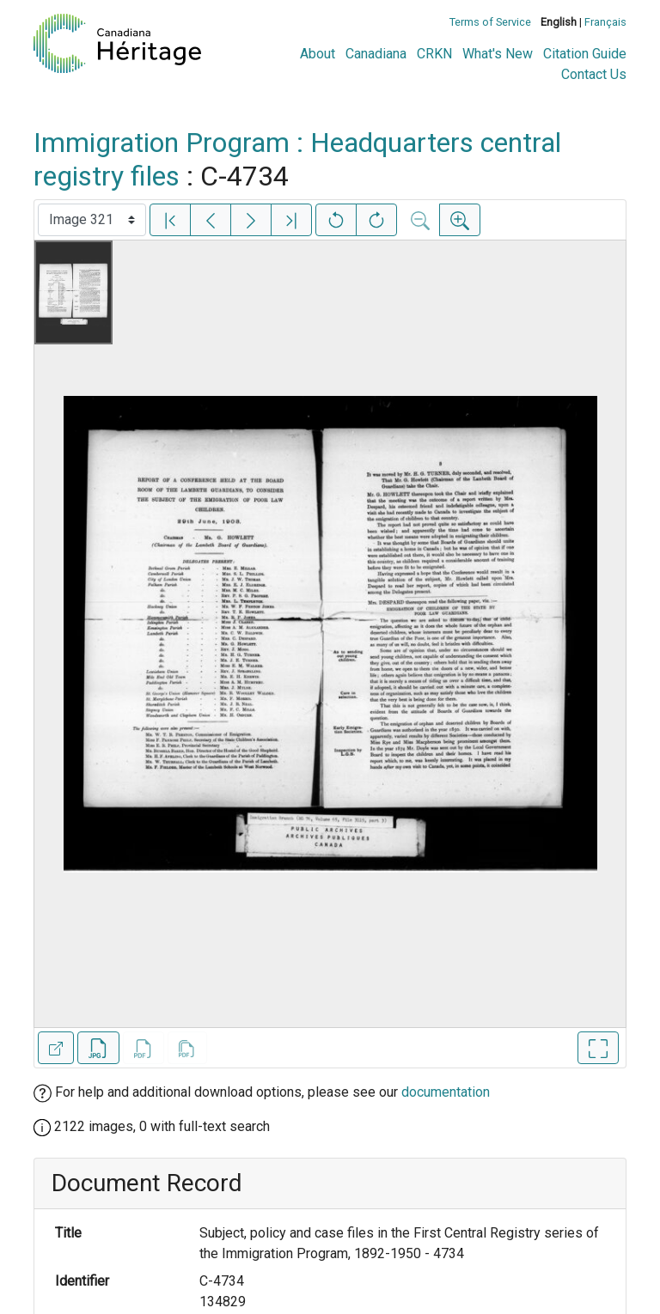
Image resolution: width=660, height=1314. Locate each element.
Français (605, 21)
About (317, 54)
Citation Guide (584, 54)
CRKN (434, 54)
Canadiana (375, 54)
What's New (497, 54)
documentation (445, 1092)
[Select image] (92, 220)
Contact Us (593, 74)
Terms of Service (490, 21)
